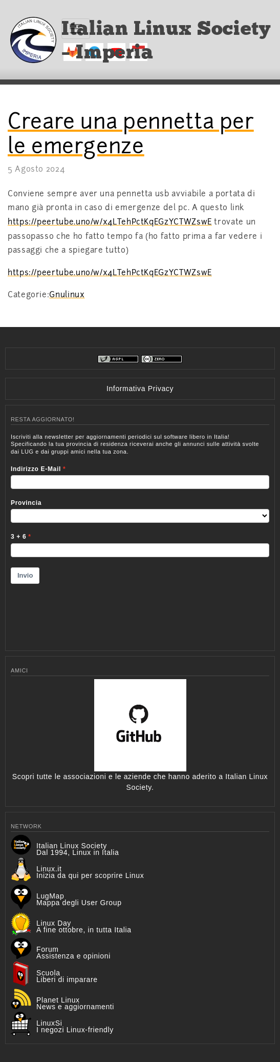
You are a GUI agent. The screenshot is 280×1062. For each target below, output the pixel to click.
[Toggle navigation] (75, 28)
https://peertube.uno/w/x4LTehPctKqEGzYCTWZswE (110, 222)
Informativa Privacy (140, 388)
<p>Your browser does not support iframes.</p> (140, 535)
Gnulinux (66, 295)
